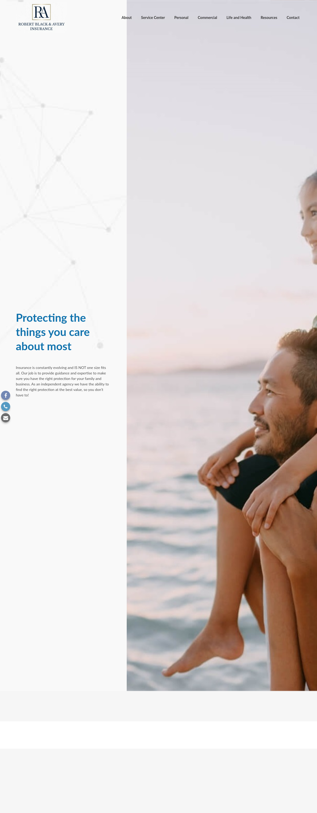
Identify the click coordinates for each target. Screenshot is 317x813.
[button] (126, 17)
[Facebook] (5, 395)
